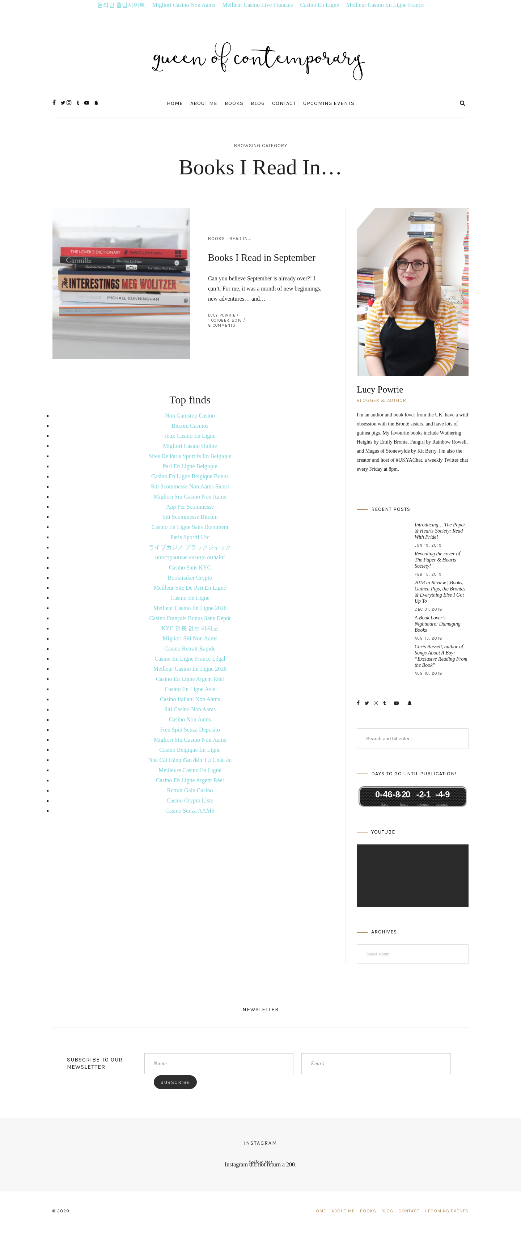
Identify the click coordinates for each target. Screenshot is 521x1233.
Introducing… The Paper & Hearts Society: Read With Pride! (440, 531)
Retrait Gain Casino (190, 790)
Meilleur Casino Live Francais (258, 5)
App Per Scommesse (190, 507)
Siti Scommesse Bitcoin (190, 517)
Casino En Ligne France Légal (189, 659)
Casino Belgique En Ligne (189, 750)
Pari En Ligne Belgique (190, 466)
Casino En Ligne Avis (190, 689)
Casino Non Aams (190, 719)
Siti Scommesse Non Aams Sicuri (190, 486)
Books (234, 103)
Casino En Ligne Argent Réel (190, 679)
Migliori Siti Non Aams (189, 638)
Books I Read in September (261, 257)
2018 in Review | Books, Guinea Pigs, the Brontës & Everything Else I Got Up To (440, 592)
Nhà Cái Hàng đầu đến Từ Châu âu (190, 760)
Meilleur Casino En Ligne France (385, 5)
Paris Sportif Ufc (189, 537)
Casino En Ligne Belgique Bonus (190, 476)
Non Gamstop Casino (190, 415)
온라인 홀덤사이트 (121, 5)
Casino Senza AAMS (190, 811)
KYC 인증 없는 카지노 (190, 628)
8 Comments (222, 325)
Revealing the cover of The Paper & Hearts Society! (437, 560)
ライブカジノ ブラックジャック (190, 547)
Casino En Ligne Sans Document (190, 527)
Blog (258, 103)
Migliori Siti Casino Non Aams (190, 496)
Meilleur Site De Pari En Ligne (190, 588)
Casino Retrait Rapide (189, 648)
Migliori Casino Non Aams (183, 5)
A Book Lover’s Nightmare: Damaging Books (438, 624)
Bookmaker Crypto (190, 578)
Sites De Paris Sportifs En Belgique (190, 456)
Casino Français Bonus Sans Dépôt (190, 618)
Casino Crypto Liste (190, 800)
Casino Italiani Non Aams (190, 699)
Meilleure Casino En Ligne (189, 770)
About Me (203, 103)
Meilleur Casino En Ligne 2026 (190, 608)
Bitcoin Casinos (189, 426)
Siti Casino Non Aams (190, 709)
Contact (284, 103)
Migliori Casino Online (190, 446)
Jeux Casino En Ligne (190, 436)
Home (175, 103)
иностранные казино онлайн (190, 557)
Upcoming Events (329, 103)
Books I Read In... (229, 238)
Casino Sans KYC (190, 567)
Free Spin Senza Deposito (190, 729)
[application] (413, 875)
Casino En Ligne (319, 5)
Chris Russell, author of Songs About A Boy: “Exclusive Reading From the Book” (441, 656)
